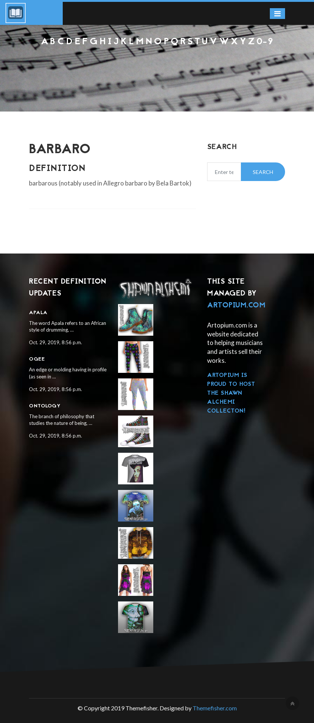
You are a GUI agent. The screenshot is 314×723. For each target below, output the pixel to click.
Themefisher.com (215, 707)
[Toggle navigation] (277, 13)
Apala (38, 313)
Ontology (44, 406)
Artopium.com (236, 305)
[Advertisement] (157, 67)
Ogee (37, 359)
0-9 (265, 42)
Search (263, 172)
